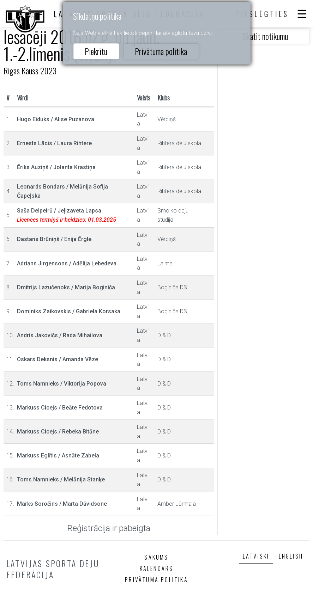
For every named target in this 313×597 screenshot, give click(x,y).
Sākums (156, 557)
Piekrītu (96, 51)
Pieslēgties (262, 13)
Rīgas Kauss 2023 (30, 70)
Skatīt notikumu (265, 36)
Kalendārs (157, 568)
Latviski (256, 556)
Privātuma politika (161, 51)
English (291, 556)
